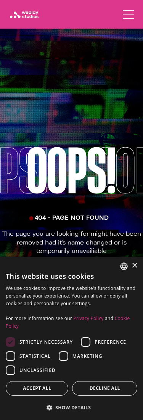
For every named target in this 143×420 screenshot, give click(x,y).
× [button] (134, 266)
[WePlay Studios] (24, 14)
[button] (71, 407)
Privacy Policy (88, 318)
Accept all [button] (37, 388)
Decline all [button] (105, 388)
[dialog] (71, 338)
